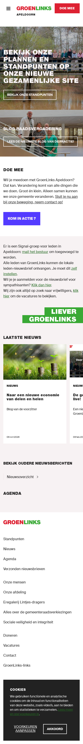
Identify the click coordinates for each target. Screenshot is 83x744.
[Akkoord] (55, 729)
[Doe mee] (67, 8)
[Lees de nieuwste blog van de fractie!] (40, 142)
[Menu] (8, 8)
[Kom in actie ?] (21, 218)
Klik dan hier (41, 285)
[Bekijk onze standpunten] (29, 95)
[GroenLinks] (34, 8)
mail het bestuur (35, 251)
